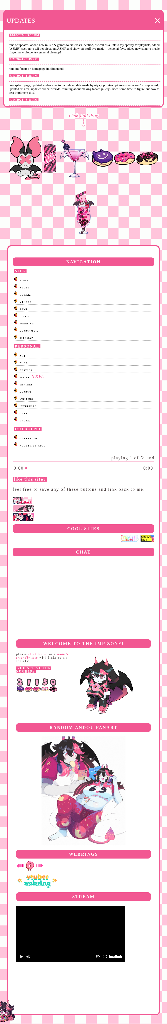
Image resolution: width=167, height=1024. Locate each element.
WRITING (26, 399)
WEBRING (27, 323)
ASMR (24, 309)
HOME (24, 280)
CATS (23, 413)
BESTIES (26, 370)
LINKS (24, 316)
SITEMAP (26, 338)
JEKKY (25, 377)
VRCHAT (26, 420)
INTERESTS (28, 406)
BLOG (24, 363)
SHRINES (26, 384)
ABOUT (25, 287)
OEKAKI (26, 295)
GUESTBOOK (29, 438)
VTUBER (26, 302)
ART (23, 356)
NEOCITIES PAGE (33, 446)
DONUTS (26, 392)
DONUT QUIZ (29, 331)
